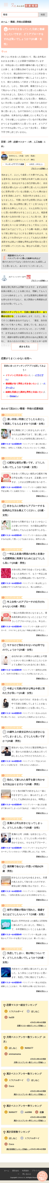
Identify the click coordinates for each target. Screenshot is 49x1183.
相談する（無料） (42, 1176)
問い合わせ (26, 1174)
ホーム (6, 1171)
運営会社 (15, 1171)
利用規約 (25, 1171)
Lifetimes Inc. (22, 1177)
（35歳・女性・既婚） (22, 156)
